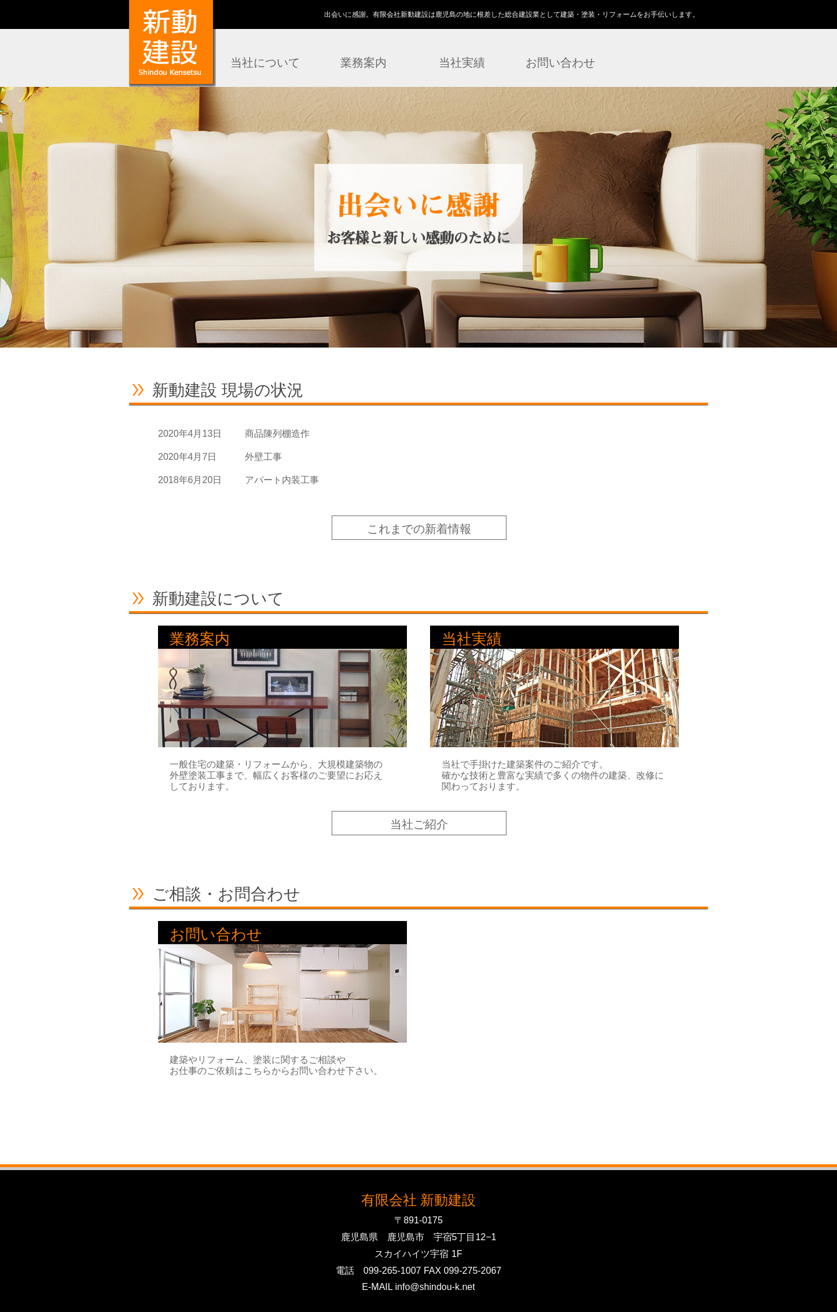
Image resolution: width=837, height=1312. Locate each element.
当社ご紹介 (419, 824)
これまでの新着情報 (419, 528)
